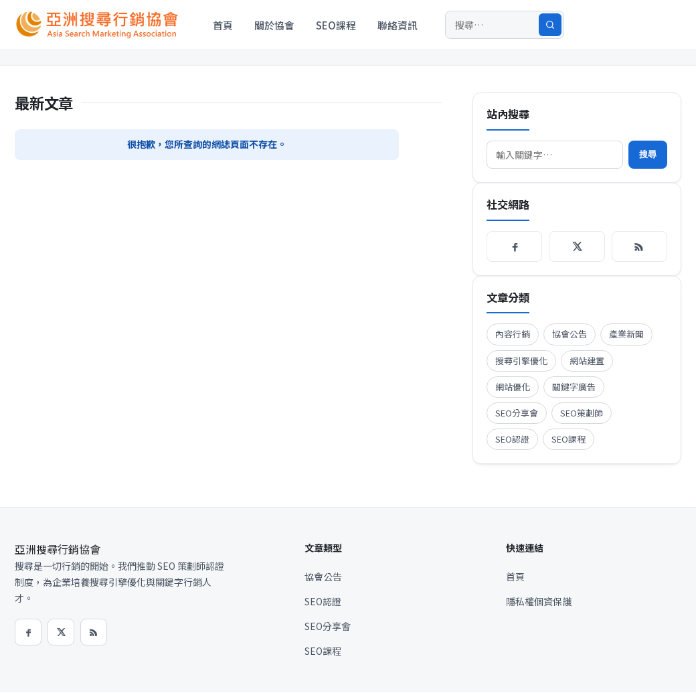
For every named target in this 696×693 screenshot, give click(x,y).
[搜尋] (504, 25)
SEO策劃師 (581, 412)
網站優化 (512, 386)
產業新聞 (626, 333)
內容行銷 (512, 333)
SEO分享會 (516, 412)
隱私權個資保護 (539, 601)
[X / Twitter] (576, 246)
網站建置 (587, 360)
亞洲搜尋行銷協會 (57, 549)
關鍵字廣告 (574, 386)
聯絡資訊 (397, 25)
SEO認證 (512, 439)
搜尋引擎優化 (521, 360)
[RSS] (639, 246)
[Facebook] (514, 246)
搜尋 (648, 154)
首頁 (223, 25)
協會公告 (569, 333)
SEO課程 (336, 25)
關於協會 (274, 25)
